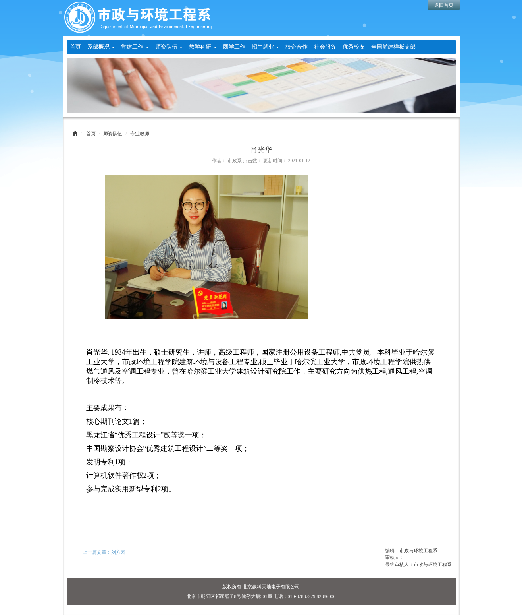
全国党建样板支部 (393, 47)
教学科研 (203, 47)
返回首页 (443, 5)
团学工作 (234, 47)
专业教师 (139, 133)
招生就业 (265, 47)
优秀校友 (354, 47)
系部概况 (101, 47)
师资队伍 (169, 47)
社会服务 (325, 47)
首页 (75, 47)
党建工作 (135, 47)
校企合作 (296, 47)
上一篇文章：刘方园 (104, 552)
